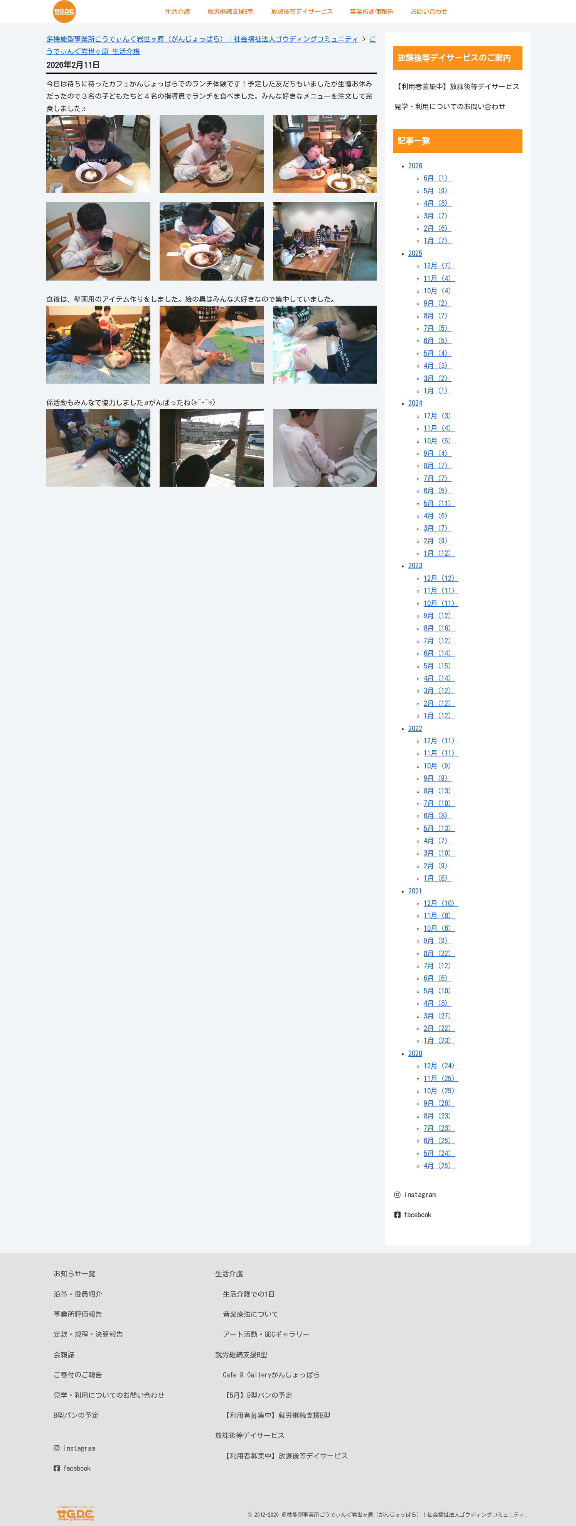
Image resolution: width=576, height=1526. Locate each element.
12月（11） (441, 740)
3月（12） (439, 690)
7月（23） (439, 1128)
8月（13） (439, 790)
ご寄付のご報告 (78, 1374)
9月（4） (437, 453)
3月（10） (439, 852)
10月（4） (439, 290)
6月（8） (437, 815)
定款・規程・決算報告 (88, 1334)
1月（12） (439, 553)
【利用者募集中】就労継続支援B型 (276, 1415)
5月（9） (437, 190)
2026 (415, 165)
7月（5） (437, 328)
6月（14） (439, 653)
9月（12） (439, 615)
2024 (415, 402)
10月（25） (441, 1090)
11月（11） (441, 590)
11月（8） (439, 915)
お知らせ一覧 (74, 1273)
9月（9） (437, 778)
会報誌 (64, 1354)
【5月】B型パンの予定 (257, 1395)
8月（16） (439, 627)
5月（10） (439, 990)
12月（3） (439, 415)
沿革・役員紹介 (78, 1294)
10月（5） (439, 440)
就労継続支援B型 (241, 1354)
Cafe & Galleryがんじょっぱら (271, 1374)
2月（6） (437, 228)
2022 (415, 728)
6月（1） (437, 177)
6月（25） (439, 1140)
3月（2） (437, 378)
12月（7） (439, 265)
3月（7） (437, 215)
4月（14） (439, 678)
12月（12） (441, 578)
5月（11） (439, 503)
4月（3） (437, 365)
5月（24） (439, 1153)
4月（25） (439, 1165)
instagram (415, 1194)
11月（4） (439, 278)
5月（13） (439, 828)
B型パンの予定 (76, 1415)
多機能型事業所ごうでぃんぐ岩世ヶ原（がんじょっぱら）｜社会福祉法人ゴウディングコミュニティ (202, 39)
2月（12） (439, 703)
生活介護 (229, 1273)
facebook (412, 1214)
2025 (415, 253)
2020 (415, 1053)
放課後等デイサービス (250, 1435)
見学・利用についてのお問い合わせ (449, 106)
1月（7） (437, 240)
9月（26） (439, 1103)
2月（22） (439, 1028)
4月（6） (437, 515)
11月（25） (441, 1078)
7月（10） (439, 803)
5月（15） (439, 665)
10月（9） (439, 765)
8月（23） (439, 1115)
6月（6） (437, 977)
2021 (415, 890)
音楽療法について (250, 1314)
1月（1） (437, 390)
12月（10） (441, 903)
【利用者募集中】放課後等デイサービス (456, 86)
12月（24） (441, 1065)
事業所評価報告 (78, 1314)
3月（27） (439, 1015)
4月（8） (437, 203)
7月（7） (437, 478)
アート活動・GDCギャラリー (266, 1334)
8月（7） (437, 315)
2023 (415, 565)
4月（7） (437, 840)
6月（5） (437, 340)
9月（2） (437, 302)
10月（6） (439, 928)
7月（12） (439, 640)
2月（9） (437, 540)
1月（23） (439, 1040)
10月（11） (441, 603)
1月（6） (437, 878)
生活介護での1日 (249, 1294)
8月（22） (439, 953)
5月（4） (437, 353)
